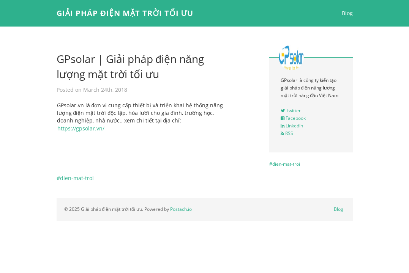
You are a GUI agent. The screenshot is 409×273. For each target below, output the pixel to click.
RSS (287, 133)
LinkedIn (292, 125)
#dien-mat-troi (75, 178)
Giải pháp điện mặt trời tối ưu (125, 13)
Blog (347, 13)
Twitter (291, 110)
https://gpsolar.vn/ (80, 128)
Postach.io (181, 209)
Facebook (293, 118)
